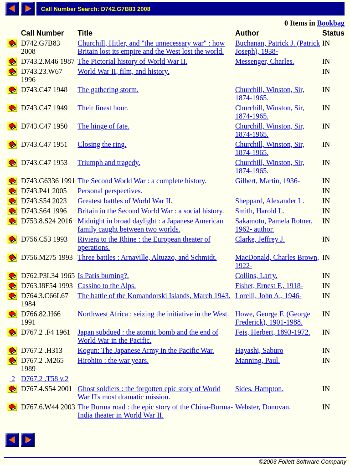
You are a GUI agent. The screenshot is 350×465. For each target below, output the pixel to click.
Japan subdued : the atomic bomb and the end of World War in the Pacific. (147, 336)
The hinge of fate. (103, 126)
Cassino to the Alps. (106, 285)
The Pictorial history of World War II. (132, 61)
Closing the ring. (101, 144)
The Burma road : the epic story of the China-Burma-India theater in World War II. (155, 411)
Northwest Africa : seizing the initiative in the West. (153, 314)
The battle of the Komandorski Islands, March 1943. (153, 296)
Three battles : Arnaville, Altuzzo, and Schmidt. (146, 257)
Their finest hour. (102, 108)
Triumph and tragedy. (108, 162)
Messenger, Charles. (264, 61)
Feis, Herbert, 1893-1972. (272, 332)
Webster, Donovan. (263, 407)
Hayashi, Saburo (259, 350)
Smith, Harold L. (259, 211)
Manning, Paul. (257, 360)
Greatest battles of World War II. (124, 201)
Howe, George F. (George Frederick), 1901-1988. (272, 318)
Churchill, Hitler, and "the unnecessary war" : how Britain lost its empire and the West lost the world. (151, 47)
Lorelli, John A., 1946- (268, 296)
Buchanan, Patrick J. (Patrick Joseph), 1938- (277, 47)
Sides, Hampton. (259, 389)
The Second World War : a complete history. (141, 181)
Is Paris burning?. (103, 275)
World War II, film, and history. (123, 71)
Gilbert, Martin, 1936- (267, 181)
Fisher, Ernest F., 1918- (269, 285)
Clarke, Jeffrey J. (260, 239)
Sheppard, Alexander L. (269, 201)
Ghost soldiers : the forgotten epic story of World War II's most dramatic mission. (149, 393)
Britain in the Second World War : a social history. (150, 211)
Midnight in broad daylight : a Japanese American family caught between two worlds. (150, 225)
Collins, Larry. (256, 275)
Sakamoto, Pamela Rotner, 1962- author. (274, 225)
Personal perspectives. (109, 191)
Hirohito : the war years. (113, 360)
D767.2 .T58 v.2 (44, 378)
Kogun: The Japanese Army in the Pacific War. (145, 350)
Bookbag (331, 23)
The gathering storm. (108, 89)
